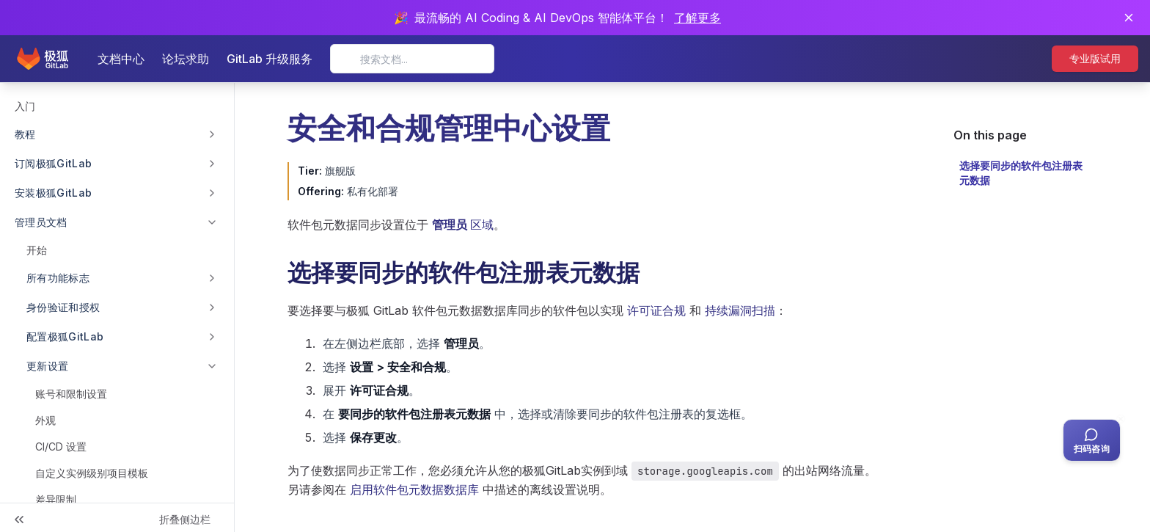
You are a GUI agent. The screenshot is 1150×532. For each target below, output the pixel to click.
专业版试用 (1095, 58)
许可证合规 (656, 310)
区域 (463, 224)
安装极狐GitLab (53, 192)
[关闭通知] (1128, 17)
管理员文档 (41, 222)
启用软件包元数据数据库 (414, 489)
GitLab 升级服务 (269, 58)
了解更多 (697, 17)
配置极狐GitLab (65, 336)
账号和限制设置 (71, 393)
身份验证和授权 (63, 307)
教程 (25, 134)
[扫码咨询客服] (1092, 440)
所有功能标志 (57, 278)
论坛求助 (185, 58)
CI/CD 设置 (61, 446)
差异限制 (55, 499)
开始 (36, 250)
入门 (25, 106)
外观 (45, 420)
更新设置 (47, 366)
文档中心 (121, 58)
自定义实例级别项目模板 (91, 473)
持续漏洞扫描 (740, 310)
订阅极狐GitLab (53, 163)
